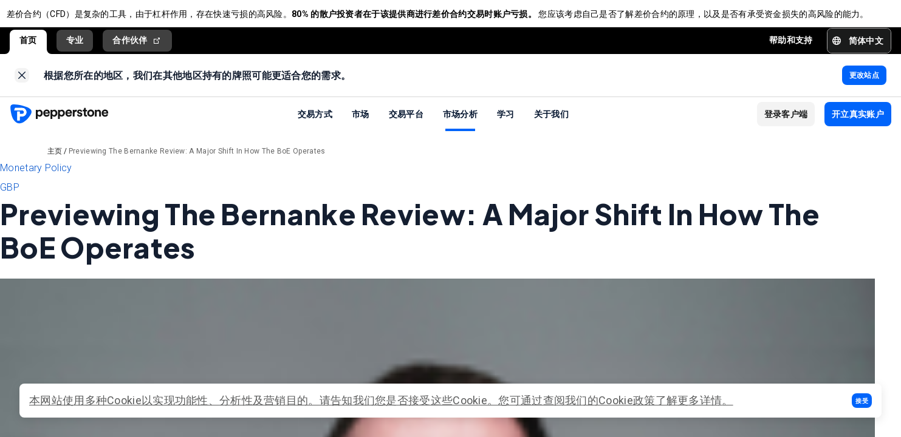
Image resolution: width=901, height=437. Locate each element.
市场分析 (460, 126)
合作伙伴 (137, 47)
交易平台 (406, 126)
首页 (28, 47)
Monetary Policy (36, 180)
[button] (862, 400)
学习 (506, 126)
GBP (9, 200)
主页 (55, 164)
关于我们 (551, 126)
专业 (75, 47)
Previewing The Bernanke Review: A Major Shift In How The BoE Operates (197, 164)
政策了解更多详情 (677, 400)
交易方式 (315, 126)
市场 (360, 126)
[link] (22, 85)
